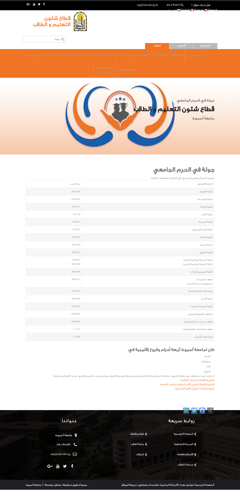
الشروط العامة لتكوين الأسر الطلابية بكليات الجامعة (187, 398)
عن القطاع (170, 58)
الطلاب (157, 45)
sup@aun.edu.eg (146, 4)
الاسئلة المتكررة (169, 491)
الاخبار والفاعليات (117, 74)
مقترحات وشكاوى (148, 491)
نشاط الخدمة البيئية (96, 74)
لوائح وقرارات (154, 58)
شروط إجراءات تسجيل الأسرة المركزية (194, 402)
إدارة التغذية (136, 74)
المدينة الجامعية (41, 58)
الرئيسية (205, 45)
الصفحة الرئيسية (188, 57)
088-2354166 (173, 4)
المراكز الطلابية (97, 58)
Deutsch (210, 9)
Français (197, 9)
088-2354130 (63, 451)
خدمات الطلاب (185, 470)
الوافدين (114, 58)
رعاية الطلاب (79, 58)
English (183, 9)
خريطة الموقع (129, 491)
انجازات (126, 57)
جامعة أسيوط (64, 441)
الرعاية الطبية (61, 58)
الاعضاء (181, 45)
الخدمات (138, 58)
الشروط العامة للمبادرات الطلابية (197, 394)
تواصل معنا (186, 491)
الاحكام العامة (185, 460)
